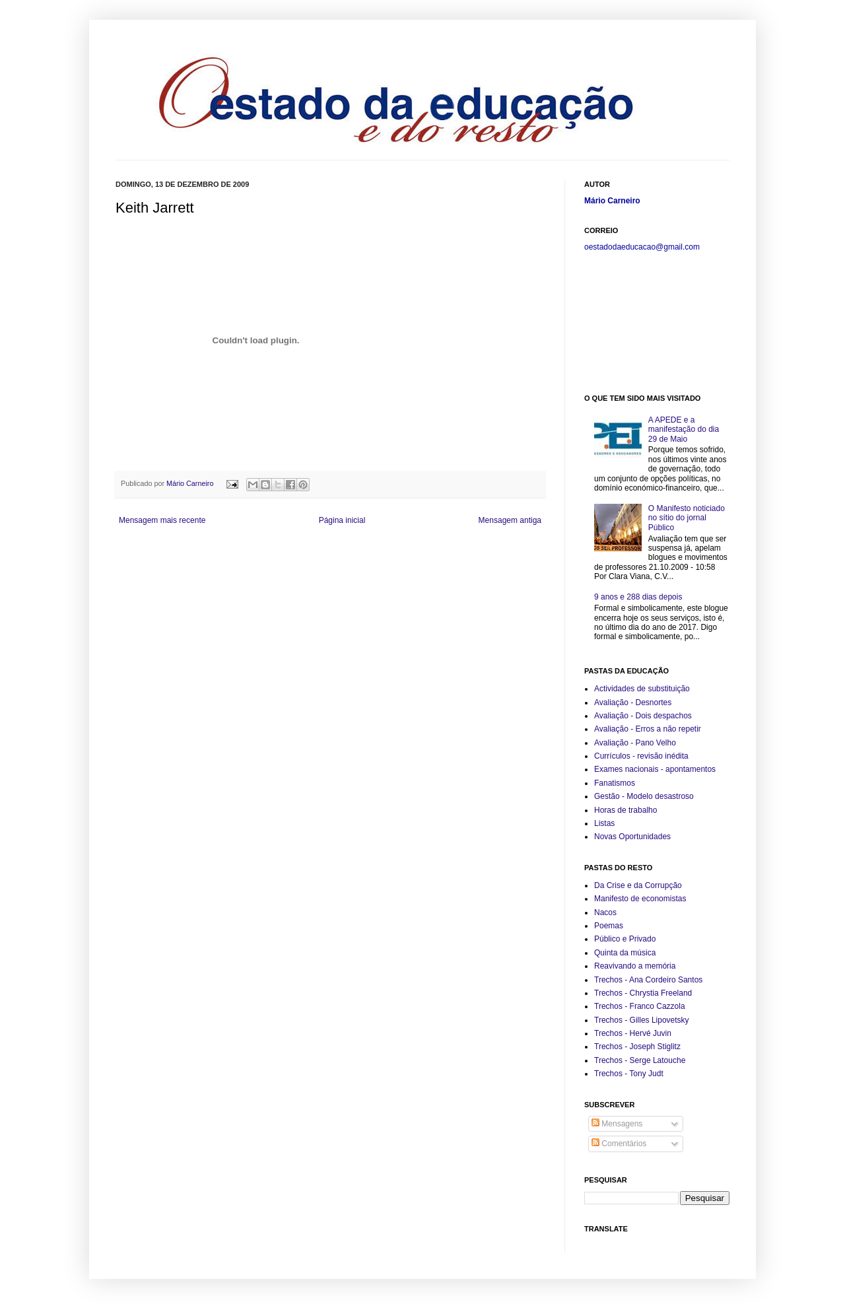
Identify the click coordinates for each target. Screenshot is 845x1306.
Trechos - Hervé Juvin (632, 1033)
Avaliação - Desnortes (632, 702)
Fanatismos (614, 783)
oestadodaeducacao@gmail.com (642, 247)
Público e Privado (625, 939)
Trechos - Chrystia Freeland (643, 993)
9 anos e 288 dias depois (638, 596)
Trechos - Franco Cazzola (639, 1006)
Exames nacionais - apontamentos (655, 769)
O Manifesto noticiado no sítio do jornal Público (686, 518)
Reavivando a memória (634, 966)
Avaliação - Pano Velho (635, 742)
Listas (604, 823)
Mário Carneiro (190, 483)
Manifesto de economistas (640, 898)
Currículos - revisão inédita (641, 756)
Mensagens (617, 1123)
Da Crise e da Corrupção (638, 885)
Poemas (608, 925)
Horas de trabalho (625, 810)
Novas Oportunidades (632, 836)
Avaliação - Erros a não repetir (647, 729)
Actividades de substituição (642, 688)
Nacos (605, 912)
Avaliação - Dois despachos (643, 715)
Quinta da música (625, 952)
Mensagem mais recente (162, 520)
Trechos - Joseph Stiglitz (637, 1046)
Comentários (619, 1143)
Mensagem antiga (510, 520)
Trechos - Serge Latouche (639, 1060)
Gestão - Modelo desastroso (644, 796)
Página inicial (342, 520)
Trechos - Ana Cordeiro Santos (648, 979)
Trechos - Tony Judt (628, 1073)
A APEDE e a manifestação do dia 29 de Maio (683, 429)
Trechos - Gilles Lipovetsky (641, 1020)
